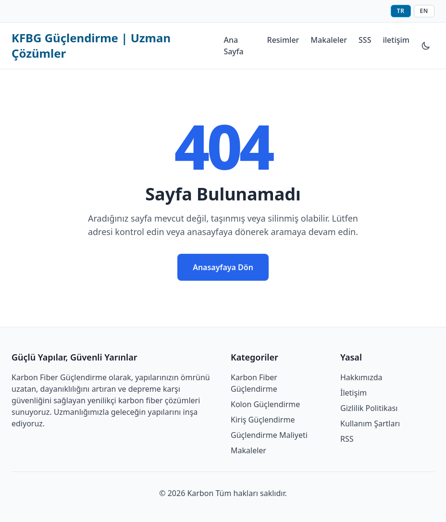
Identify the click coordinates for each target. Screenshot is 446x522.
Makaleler (328, 40)
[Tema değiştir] (425, 45)
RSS (347, 439)
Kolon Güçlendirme (265, 404)
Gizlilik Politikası (368, 408)
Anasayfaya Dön (223, 267)
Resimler (283, 40)
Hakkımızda (361, 377)
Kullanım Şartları (370, 423)
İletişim (353, 392)
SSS (365, 40)
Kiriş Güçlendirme (263, 419)
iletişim (396, 40)
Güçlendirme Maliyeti (269, 435)
